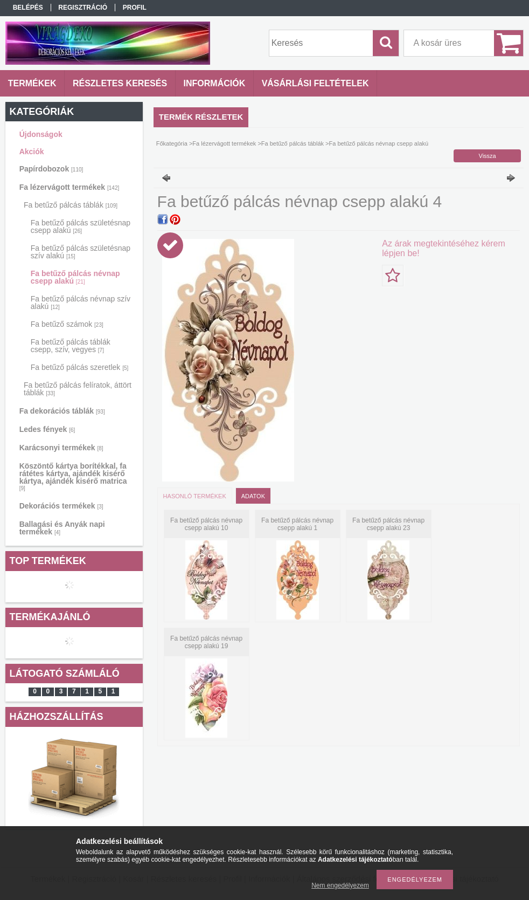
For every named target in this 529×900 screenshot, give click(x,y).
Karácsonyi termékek (61, 447)
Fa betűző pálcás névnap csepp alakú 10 (206, 524)
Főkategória (171, 143)
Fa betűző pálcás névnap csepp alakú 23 (388, 524)
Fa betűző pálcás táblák (70, 205)
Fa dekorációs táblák (62, 411)
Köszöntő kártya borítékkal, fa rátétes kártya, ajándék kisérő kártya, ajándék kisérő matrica (73, 476)
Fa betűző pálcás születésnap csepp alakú (80, 226)
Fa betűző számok (67, 324)
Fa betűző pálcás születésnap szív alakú (80, 252)
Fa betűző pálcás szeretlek (80, 367)
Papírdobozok (51, 168)
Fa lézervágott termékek (69, 187)
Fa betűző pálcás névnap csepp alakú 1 (297, 524)
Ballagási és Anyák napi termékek (62, 528)
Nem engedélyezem (340, 885)
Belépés (28, 7)
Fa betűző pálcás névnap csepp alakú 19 (206, 642)
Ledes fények (47, 429)
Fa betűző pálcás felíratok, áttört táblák (77, 389)
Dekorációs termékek (61, 505)
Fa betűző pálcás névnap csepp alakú (75, 277)
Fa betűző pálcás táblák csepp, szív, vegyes (70, 346)
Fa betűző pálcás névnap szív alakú (80, 302)
